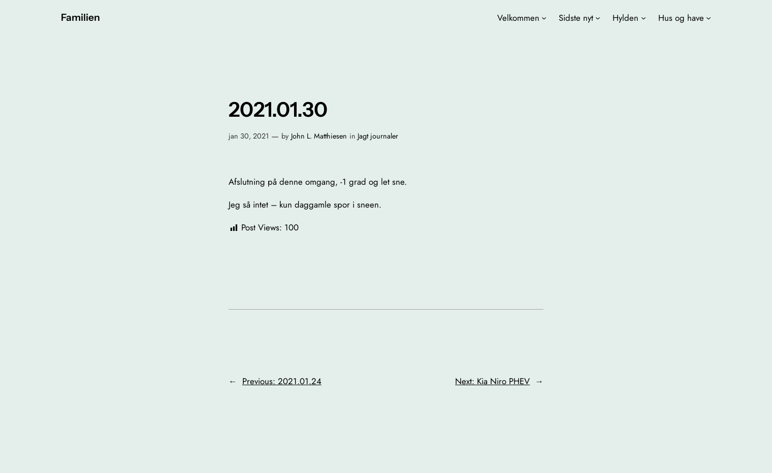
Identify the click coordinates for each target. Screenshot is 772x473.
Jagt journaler (378, 136)
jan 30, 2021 (249, 136)
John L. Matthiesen (319, 136)
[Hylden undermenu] (643, 17)
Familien (80, 17)
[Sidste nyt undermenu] (597, 17)
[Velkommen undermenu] (543, 17)
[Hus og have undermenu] (708, 17)
